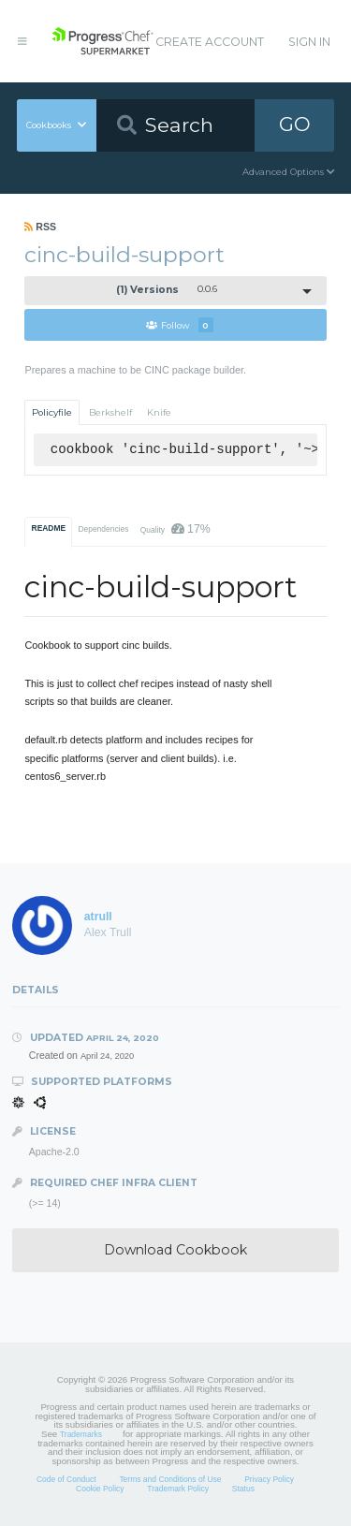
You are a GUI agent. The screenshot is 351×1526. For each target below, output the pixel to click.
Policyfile (52, 412)
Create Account (209, 42)
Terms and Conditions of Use (170, 1479)
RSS (40, 226)
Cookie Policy (100, 1488)
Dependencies (103, 529)
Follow (179, 324)
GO (295, 124)
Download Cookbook (175, 1249)
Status (243, 1488)
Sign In (309, 42)
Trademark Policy (178, 1488)
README (49, 528)
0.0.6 (167, 290)
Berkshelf (110, 412)
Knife (159, 412)
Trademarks (81, 1434)
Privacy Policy (269, 1479)
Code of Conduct (66, 1479)
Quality (175, 529)
